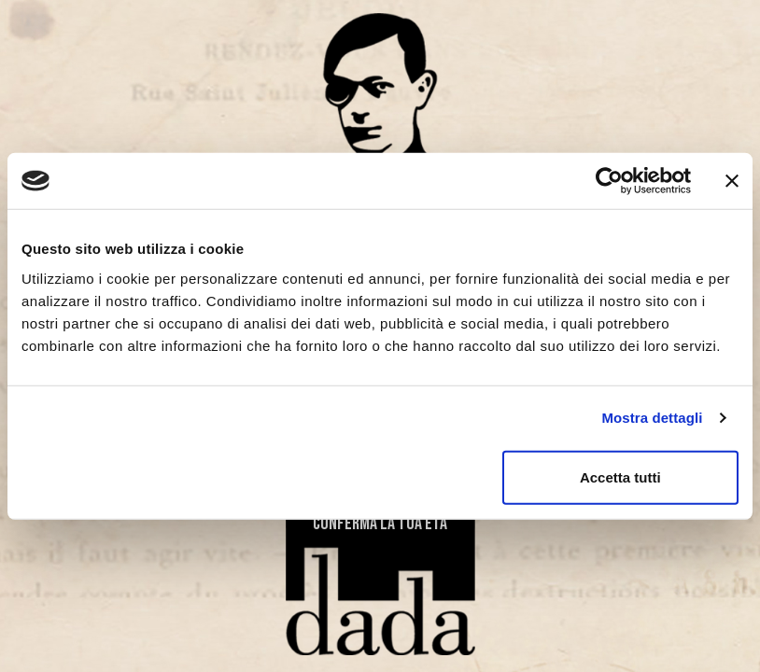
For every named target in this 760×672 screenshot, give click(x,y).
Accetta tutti (620, 476)
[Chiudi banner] (732, 181)
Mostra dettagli (651, 418)
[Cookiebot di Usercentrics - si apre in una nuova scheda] (609, 181)
